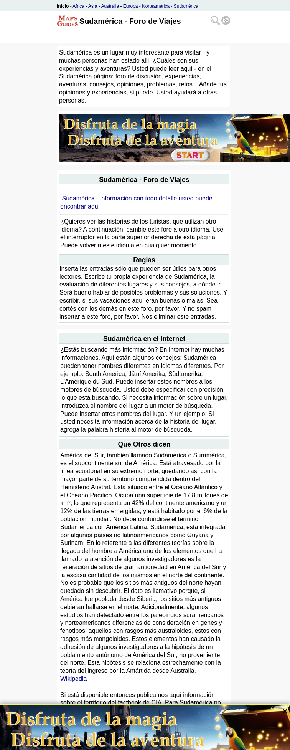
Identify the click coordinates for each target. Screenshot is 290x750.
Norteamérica (156, 6)
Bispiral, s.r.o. (104, 744)
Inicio (63, 6)
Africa (78, 6)
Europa (130, 6)
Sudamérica (186, 6)
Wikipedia (73, 678)
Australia (110, 6)
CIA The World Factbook (93, 718)
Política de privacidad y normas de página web (173, 744)
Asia (92, 6)
